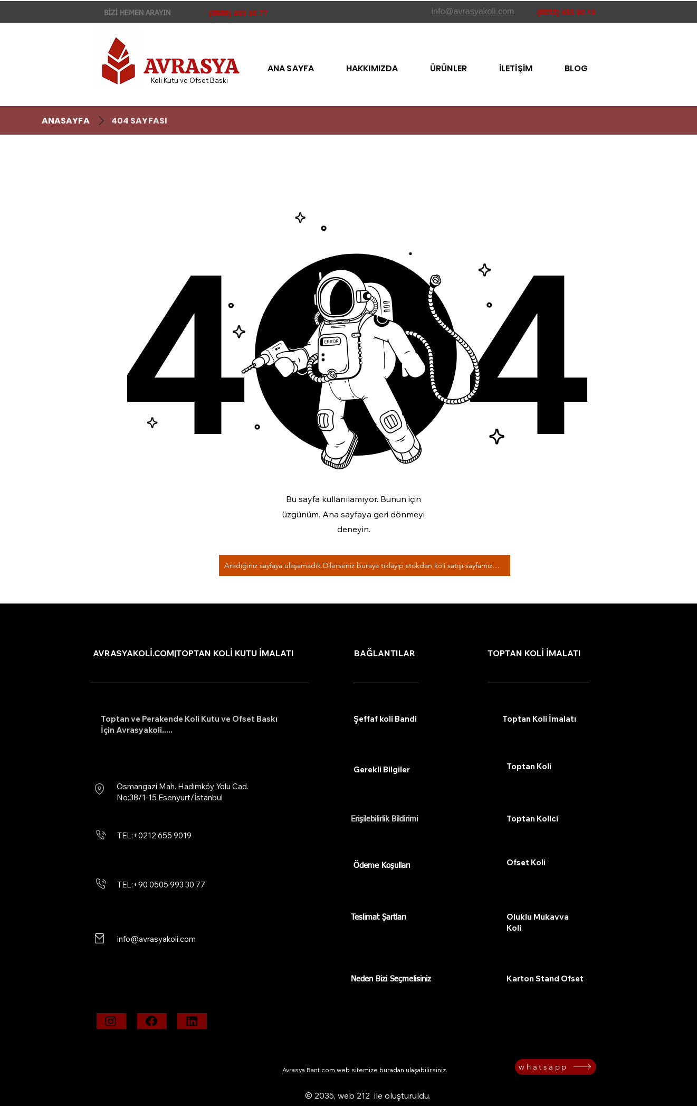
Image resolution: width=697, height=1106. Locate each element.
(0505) (220, 13)
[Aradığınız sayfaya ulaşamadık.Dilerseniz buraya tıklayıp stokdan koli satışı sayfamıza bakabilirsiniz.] (364, 565)
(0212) (548, 12)
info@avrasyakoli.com (156, 939)
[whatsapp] (555, 1067)
